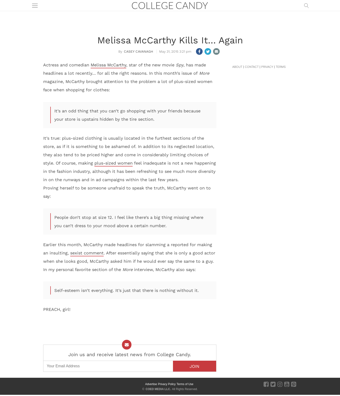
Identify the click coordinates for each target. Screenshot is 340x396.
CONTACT (252, 67)
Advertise (151, 384)
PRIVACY (267, 67)
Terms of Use (185, 384)
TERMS (281, 67)
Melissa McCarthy (108, 64)
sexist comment (87, 252)
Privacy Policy (167, 384)
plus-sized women (113, 163)
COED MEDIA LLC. (158, 389)
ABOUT (237, 67)
